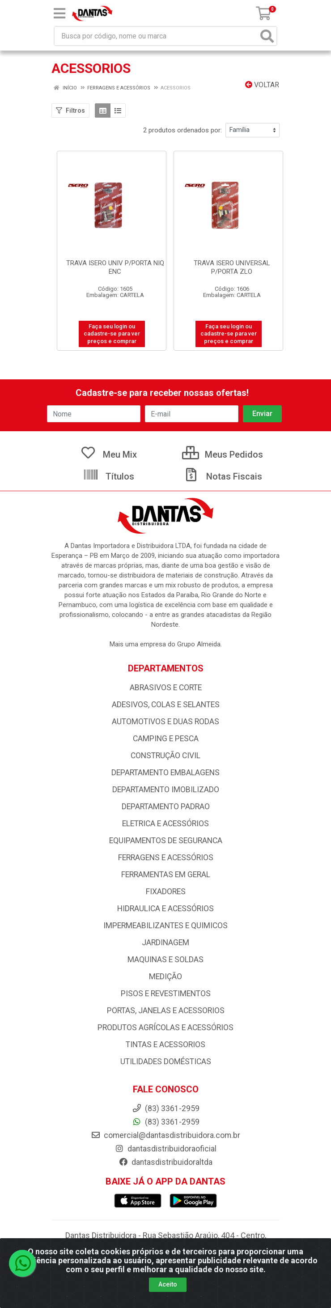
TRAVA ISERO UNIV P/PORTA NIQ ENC (115, 267)
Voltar (262, 85)
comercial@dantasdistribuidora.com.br (165, 1135)
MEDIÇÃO (165, 976)
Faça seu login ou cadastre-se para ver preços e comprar (112, 333)
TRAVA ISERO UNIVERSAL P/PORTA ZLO (232, 267)
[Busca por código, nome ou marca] (156, 36)
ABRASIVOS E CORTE (166, 687)
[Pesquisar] (267, 36)
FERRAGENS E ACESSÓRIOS (165, 857)
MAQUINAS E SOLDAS (165, 959)
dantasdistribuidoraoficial (165, 1148)
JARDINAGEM (165, 942)
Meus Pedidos (222, 454)
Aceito (167, 1284)
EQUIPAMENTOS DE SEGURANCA (165, 840)
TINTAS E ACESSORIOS (165, 1044)
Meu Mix (108, 454)
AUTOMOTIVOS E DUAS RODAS (165, 721)
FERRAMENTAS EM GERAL (165, 874)
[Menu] (59, 13)
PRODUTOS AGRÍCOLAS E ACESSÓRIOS (165, 1027)
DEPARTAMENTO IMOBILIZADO (165, 789)
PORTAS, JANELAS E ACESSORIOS (166, 1010)
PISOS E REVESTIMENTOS (166, 993)
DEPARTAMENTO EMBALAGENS (165, 772)
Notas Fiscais (222, 476)
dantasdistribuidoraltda (165, 1162)
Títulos (108, 476)
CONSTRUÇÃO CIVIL (165, 755)
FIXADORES (166, 891)
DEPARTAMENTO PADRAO (166, 806)
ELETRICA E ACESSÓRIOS (165, 823)
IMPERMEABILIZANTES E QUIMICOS (165, 925)
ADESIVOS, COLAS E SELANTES (166, 704)
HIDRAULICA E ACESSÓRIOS (165, 908)
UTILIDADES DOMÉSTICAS (165, 1061)
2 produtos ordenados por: (182, 130)
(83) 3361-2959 (165, 1121)
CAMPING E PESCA (166, 738)
